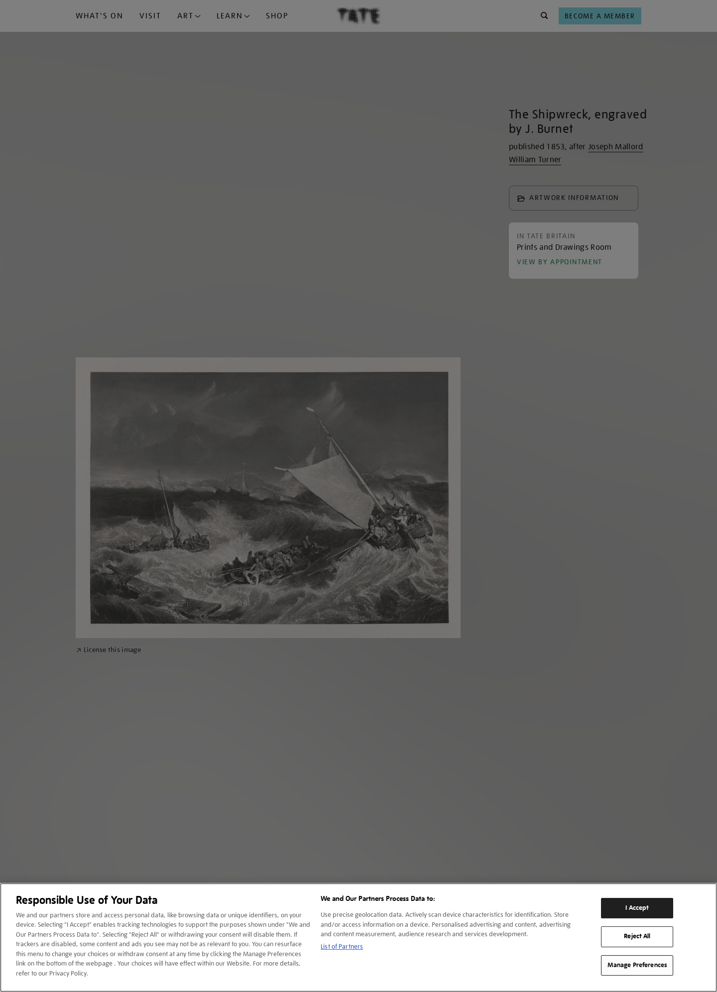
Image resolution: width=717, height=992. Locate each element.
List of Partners (342, 946)
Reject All (637, 936)
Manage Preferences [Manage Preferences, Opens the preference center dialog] (637, 965)
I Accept (637, 907)
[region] (358, 937)
